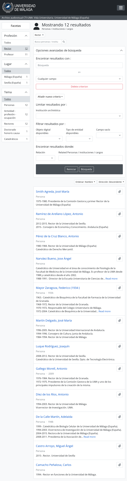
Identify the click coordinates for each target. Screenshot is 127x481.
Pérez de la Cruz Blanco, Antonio (57, 236)
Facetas (16, 26)
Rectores (16, 124)
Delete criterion (79, 86)
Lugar (8, 64)
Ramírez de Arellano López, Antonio (59, 214)
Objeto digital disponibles (43, 131)
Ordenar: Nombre (84, 182)
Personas (16, 105)
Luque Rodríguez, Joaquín (52, 346)
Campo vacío (103, 129)
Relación (40, 152)
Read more (111, 278)
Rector (16, 49)
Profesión (10, 36)
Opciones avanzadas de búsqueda (58, 50)
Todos (7, 42)
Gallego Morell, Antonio (51, 368)
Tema (8, 92)
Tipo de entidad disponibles (74, 131)
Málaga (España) (16, 77)
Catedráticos (16, 139)
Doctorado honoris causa (16, 131)
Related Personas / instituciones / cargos (81, 152)
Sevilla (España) (16, 83)
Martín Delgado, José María (54, 320)
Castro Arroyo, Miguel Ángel (54, 446)
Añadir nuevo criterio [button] (49, 96)
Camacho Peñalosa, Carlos (53, 465)
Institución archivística (48, 110)
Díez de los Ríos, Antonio (52, 394)
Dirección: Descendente (110, 182)
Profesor (16, 55)
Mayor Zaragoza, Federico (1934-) (58, 288)
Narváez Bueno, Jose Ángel (53, 258)
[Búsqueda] (79, 65)
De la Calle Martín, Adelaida (54, 416)
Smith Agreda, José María (52, 191)
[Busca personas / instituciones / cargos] (47, 41)
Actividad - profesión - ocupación (16, 114)
